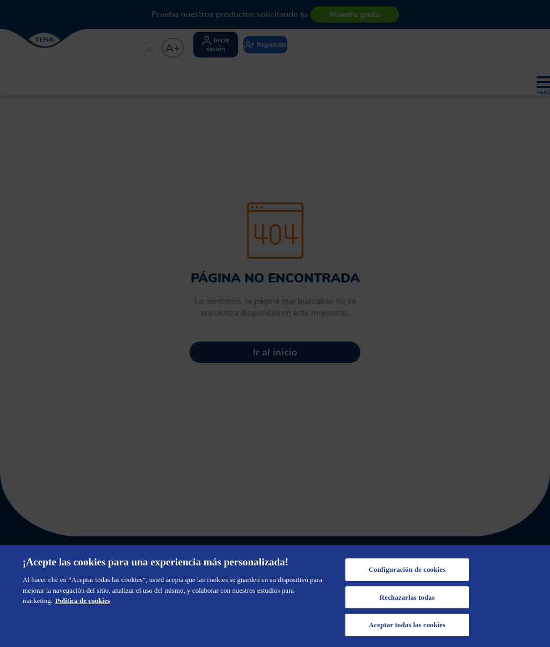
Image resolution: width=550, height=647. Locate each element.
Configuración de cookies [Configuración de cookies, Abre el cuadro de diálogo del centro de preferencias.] (406, 569)
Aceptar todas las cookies (407, 625)
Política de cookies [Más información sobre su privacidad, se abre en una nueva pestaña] (82, 601)
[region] (275, 596)
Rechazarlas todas (407, 597)
